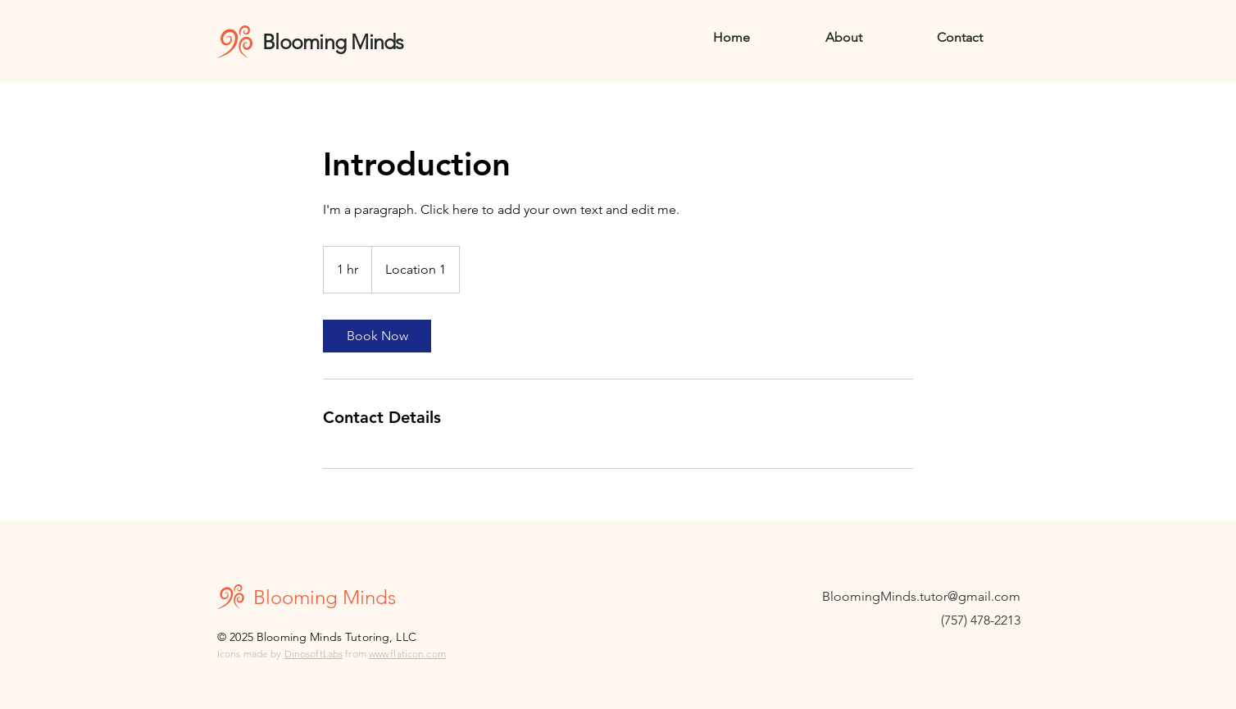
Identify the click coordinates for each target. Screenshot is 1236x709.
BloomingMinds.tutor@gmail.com (921, 596)
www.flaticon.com (407, 654)
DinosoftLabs (313, 654)
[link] (377, 336)
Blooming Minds (335, 42)
